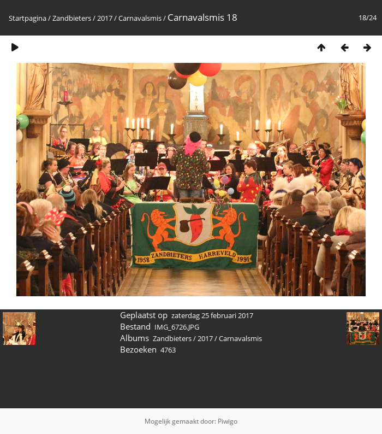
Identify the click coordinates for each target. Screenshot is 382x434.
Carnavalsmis (140, 18)
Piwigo (227, 421)
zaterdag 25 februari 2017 (212, 315)
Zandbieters (71, 18)
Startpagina (27, 18)
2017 (104, 18)
